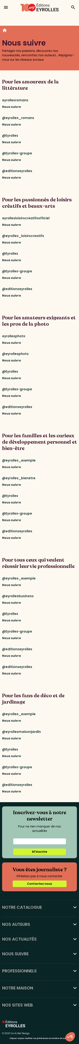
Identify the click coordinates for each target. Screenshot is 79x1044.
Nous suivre (11, 107)
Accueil (4, 31)
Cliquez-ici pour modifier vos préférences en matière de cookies (39, 1038)
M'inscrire (39, 852)
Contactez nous (39, 884)
